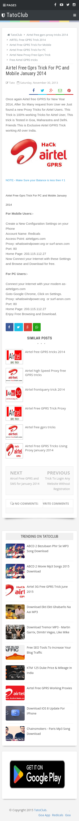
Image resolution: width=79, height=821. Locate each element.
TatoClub (40, 810)
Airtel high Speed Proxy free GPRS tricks (45, 372)
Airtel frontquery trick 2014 (45, 389)
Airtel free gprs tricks (40, 427)
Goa (68, 815)
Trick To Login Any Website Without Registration (57, 483)
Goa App (44, 815)
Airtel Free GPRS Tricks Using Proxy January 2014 (46, 448)
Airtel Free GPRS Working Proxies (49, 688)
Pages (9, 5)
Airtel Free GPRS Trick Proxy (45, 408)
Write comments (55, 503)
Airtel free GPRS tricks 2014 (45, 352)
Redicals (57, 815)
